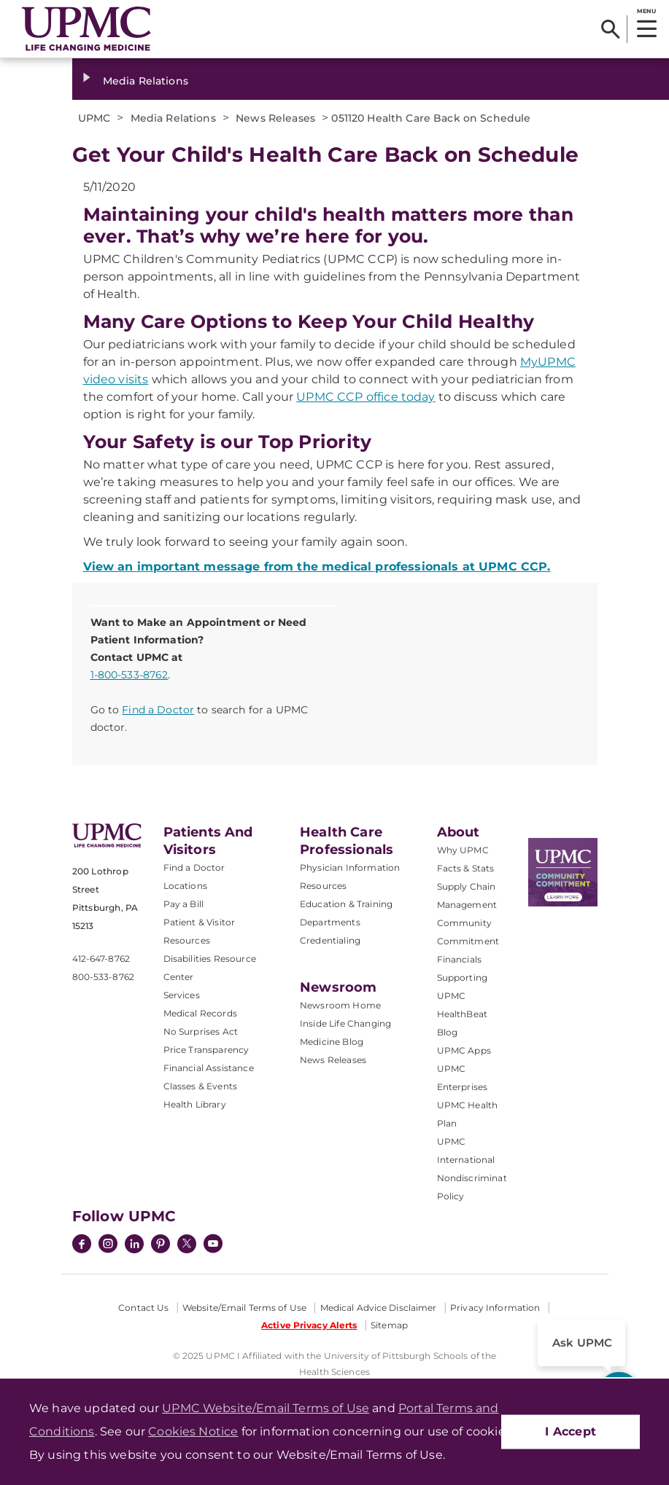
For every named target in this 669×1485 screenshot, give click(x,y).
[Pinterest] (160, 1245)
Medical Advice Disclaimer (378, 1307)
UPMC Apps (464, 1050)
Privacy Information (495, 1307)
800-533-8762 (103, 976)
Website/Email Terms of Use (244, 1307)
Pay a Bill (183, 903)
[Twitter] (186, 1243)
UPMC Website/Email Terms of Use (265, 1408)
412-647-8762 (101, 958)
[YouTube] (213, 1245)
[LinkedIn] (134, 1245)
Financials (459, 959)
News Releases (333, 1059)
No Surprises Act (201, 1031)
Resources (323, 885)
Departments (330, 922)
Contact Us (143, 1307)
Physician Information (350, 867)
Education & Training (346, 903)
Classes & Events (200, 1086)
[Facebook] (81, 1245)
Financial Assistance (208, 1067)
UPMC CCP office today (365, 397)
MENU (646, 11)
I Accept (570, 1431)
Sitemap (389, 1325)
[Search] (610, 29)
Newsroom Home (340, 1005)
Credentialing (330, 940)
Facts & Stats (466, 868)
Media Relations (145, 80)
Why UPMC (463, 850)
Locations (185, 885)
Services (181, 995)
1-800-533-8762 (129, 674)
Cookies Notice (193, 1431)
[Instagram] (107, 1245)
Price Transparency (206, 1049)
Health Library (194, 1104)
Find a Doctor (158, 709)
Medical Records (200, 1013)
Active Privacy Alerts (309, 1325)
